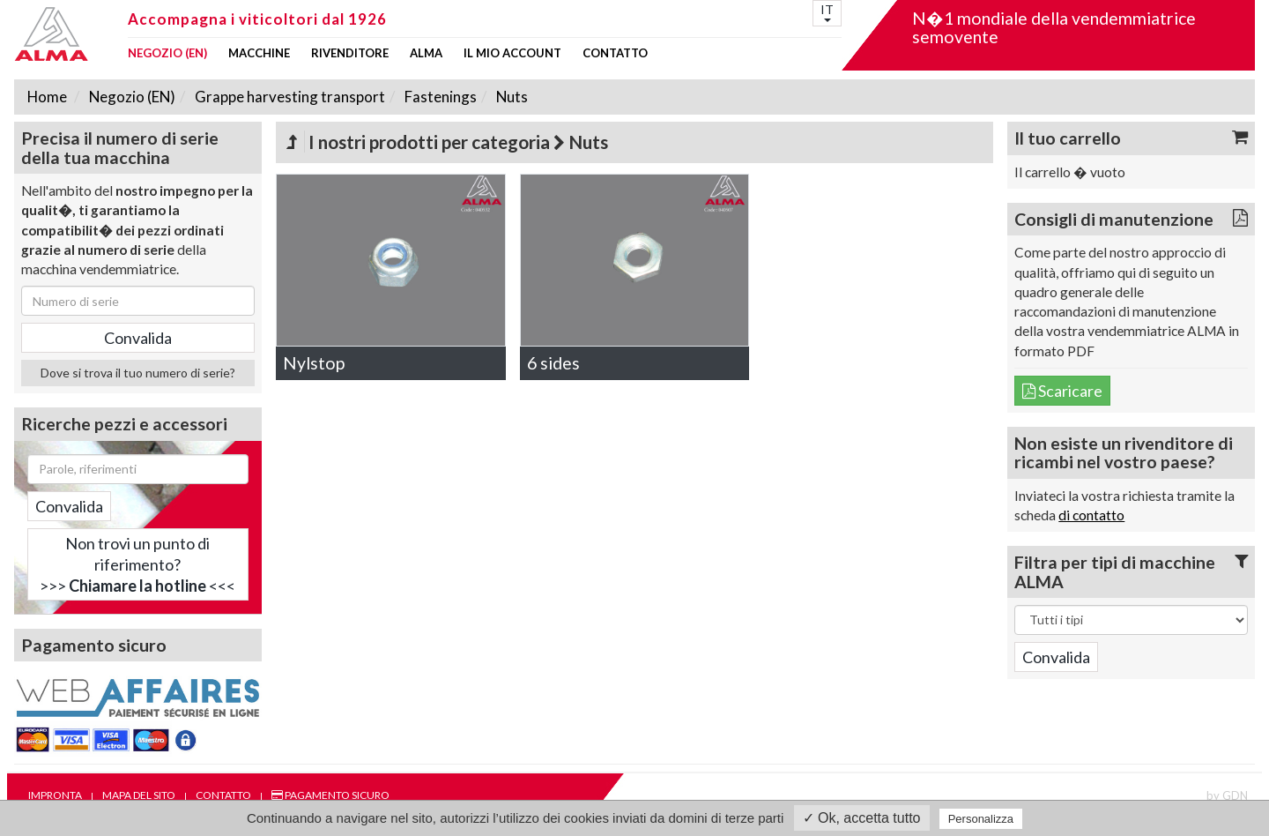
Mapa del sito (138, 795)
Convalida (69, 506)
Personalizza (980, 818)
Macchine (259, 53)
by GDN (1227, 795)
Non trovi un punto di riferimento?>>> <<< (137, 564)
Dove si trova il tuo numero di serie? (138, 372)
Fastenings (439, 96)
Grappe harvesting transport (288, 96)
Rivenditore (350, 53)
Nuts (511, 96)
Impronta (55, 795)
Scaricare (1062, 390)
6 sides (553, 363)
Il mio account (512, 53)
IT (827, 12)
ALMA (426, 53)
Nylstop (314, 363)
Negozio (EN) (167, 53)
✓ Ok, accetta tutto (862, 817)
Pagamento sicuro (330, 795)
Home (47, 96)
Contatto (615, 53)
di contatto (1091, 515)
